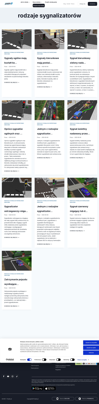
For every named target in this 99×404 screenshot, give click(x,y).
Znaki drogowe (35, 365)
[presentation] (17, 39)
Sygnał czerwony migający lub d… (81, 231)
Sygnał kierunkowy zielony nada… (80, 64)
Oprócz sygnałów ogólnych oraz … (13, 144)
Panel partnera (34, 368)
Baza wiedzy (36, 2)
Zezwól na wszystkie (86, 383)
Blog (65, 3)
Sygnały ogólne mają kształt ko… (15, 62)
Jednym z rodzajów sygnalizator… (48, 144)
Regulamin (58, 369)
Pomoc (72, 3)
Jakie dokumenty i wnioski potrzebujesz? (41, 362)
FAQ (57, 360)
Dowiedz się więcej (11, 87)
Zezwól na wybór (86, 388)
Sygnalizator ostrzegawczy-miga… (16, 229)
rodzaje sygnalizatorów (12, 52)
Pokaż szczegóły (82, 401)
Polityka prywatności (61, 362)
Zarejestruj (92, 3)
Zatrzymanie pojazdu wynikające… (16, 311)
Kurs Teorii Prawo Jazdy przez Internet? (41, 357)
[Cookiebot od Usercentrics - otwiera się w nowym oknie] (10, 401)
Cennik (68, 3)
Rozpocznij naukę (38, 5)
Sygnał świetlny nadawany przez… (79, 144)
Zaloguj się (82, 3)
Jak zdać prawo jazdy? (37, 360)
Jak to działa (24, 2)
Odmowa (86, 394)
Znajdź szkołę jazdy (51, 2)
